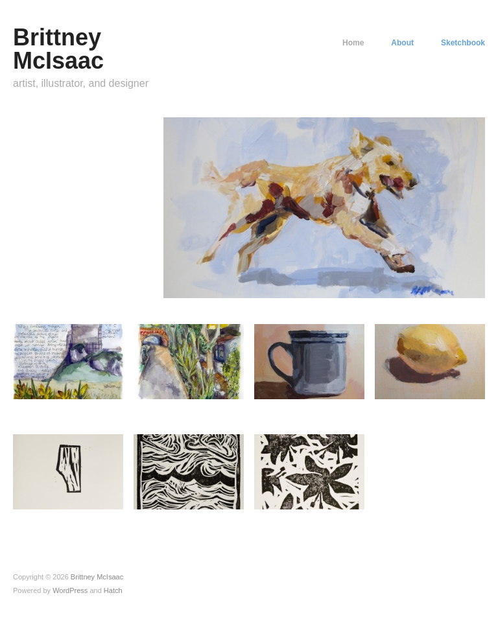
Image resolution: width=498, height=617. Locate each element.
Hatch (113, 590)
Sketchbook (463, 43)
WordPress (70, 590)
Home (353, 43)
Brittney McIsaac (58, 49)
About (402, 43)
